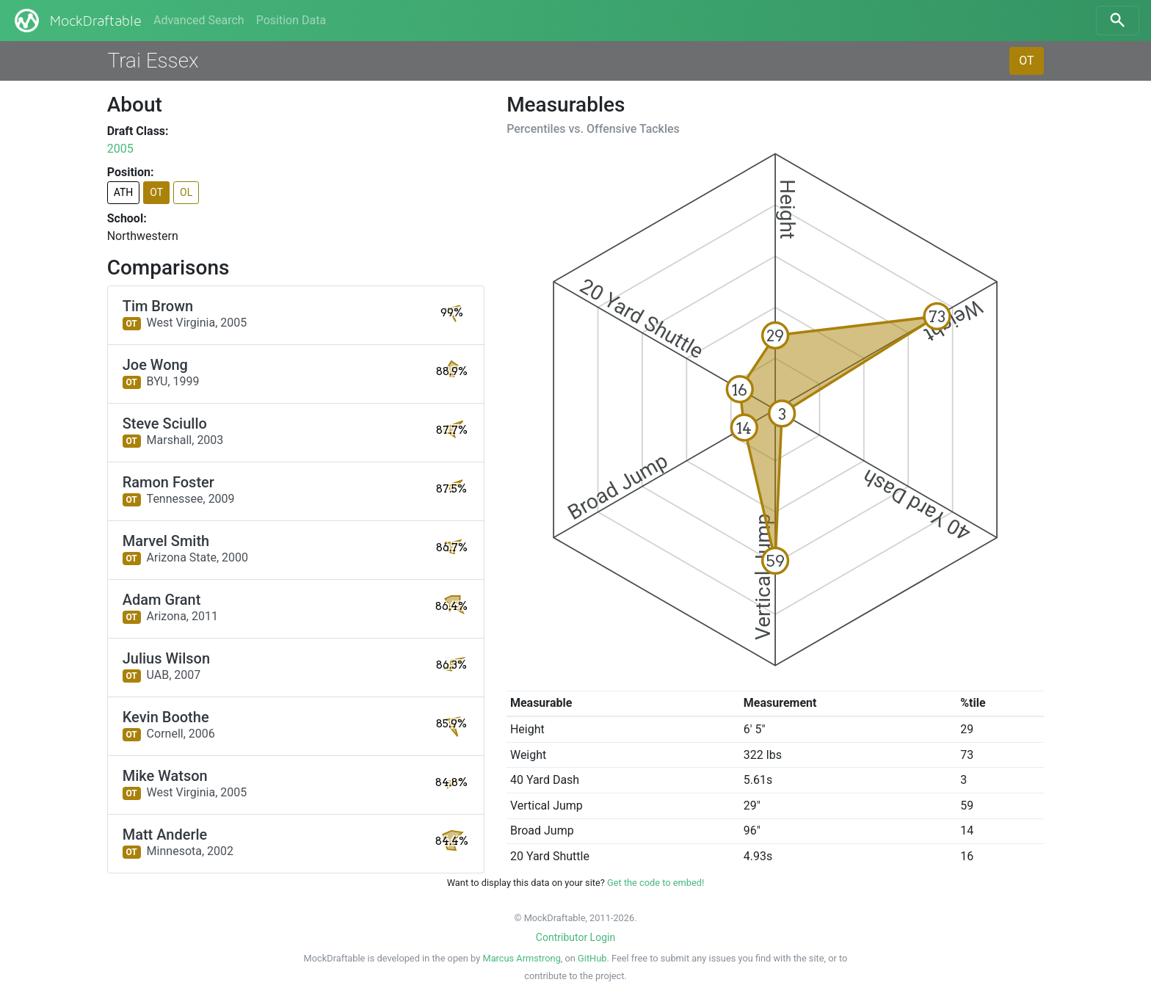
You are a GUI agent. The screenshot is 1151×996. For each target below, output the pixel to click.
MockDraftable (77, 20)
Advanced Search (198, 20)
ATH (124, 192)
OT (1026, 61)
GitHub (592, 958)
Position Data (291, 20)
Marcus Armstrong (521, 958)
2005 (120, 149)
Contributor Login (575, 937)
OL (186, 192)
